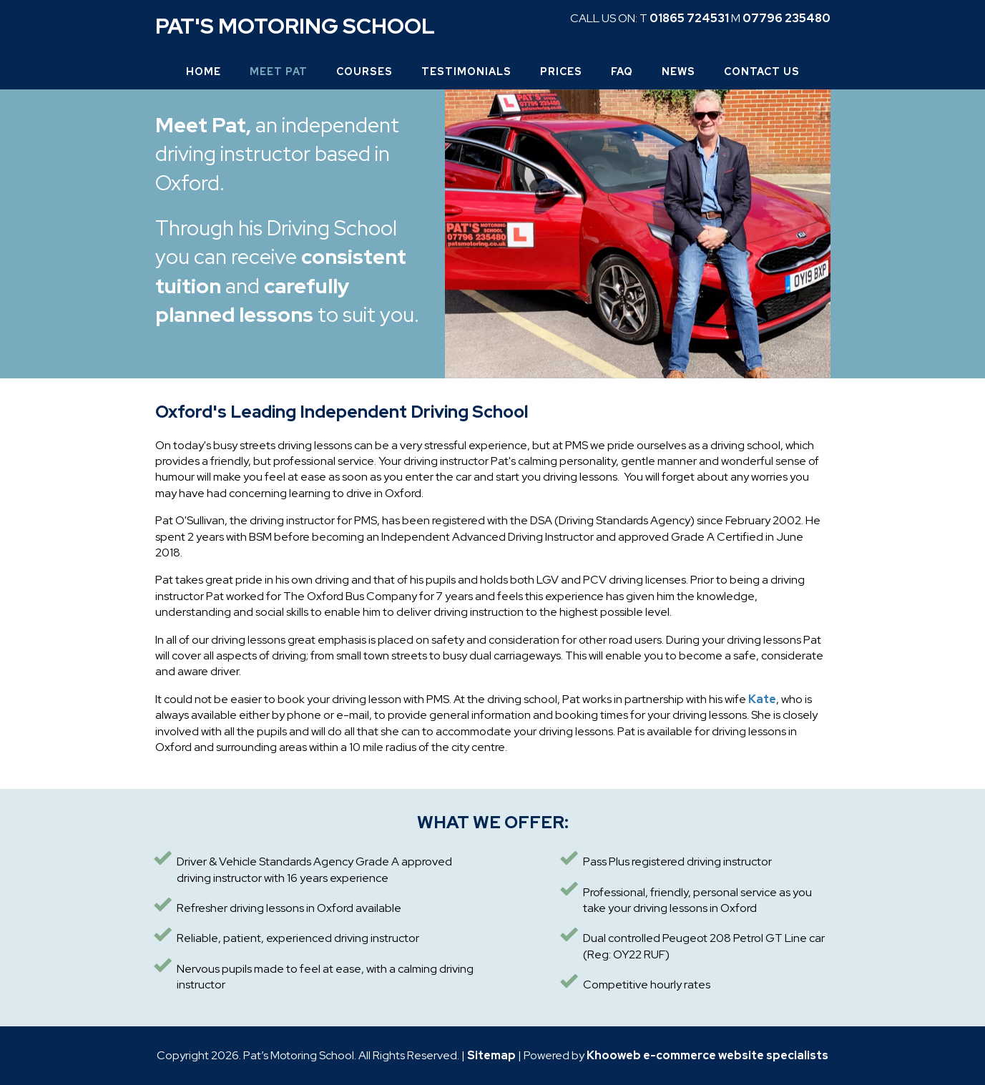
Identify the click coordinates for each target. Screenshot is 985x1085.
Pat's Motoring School (295, 25)
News (678, 71)
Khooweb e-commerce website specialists (707, 1055)
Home (203, 71)
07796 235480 (786, 18)
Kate (762, 699)
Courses (364, 71)
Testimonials (466, 71)
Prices (561, 71)
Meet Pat (279, 71)
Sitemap (491, 1055)
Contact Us (762, 71)
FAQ (622, 71)
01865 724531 (689, 18)
